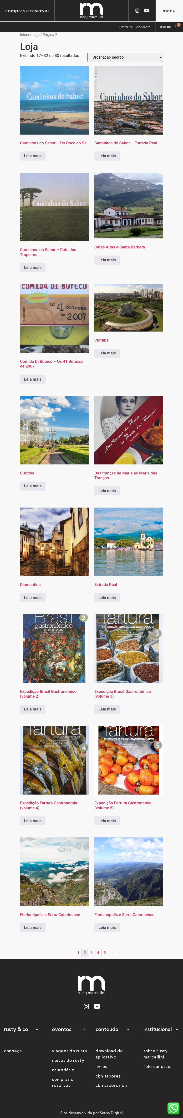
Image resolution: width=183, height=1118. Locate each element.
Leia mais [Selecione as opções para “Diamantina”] (32, 597)
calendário (63, 1069)
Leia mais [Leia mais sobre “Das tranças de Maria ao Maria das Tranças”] (107, 490)
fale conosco (156, 1066)
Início (24, 34)
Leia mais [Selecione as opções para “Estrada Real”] (107, 597)
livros (101, 1066)
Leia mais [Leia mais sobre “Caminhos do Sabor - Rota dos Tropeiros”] (32, 267)
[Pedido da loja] (125, 57)
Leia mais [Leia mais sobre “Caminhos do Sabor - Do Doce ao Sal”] (32, 155)
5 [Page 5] (104, 952)
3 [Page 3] (91, 952)
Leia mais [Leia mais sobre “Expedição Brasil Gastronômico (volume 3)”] (107, 709)
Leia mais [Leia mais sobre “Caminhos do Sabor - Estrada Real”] (107, 155)
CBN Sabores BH (111, 1085)
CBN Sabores (108, 1075)
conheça (13, 1050)
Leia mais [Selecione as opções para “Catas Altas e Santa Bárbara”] (107, 259)
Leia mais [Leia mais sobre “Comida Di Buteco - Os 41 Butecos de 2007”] (32, 379)
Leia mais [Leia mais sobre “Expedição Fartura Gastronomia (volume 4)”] (32, 820)
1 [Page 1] (78, 952)
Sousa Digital (111, 1113)
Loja (36, 34)
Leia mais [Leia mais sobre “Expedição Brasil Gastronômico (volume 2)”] (32, 709)
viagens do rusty (69, 1050)
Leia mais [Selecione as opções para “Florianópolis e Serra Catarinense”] (32, 927)
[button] (22, 1032)
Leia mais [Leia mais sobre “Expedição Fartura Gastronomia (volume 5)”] (107, 820)
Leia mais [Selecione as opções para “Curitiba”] (107, 353)
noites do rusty (68, 1060)
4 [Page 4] (98, 952)
